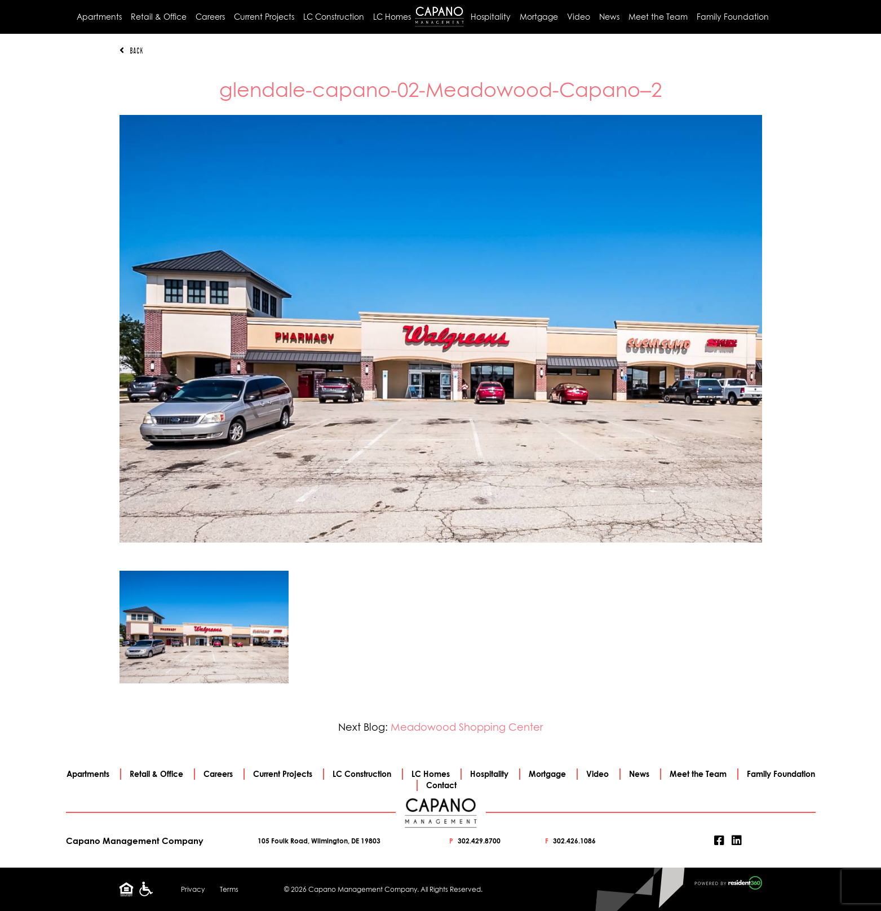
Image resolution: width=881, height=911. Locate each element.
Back (131, 50)
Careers (210, 16)
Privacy (193, 889)
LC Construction (333, 16)
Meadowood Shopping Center (467, 727)
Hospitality (491, 16)
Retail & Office (159, 16)
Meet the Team (658, 16)
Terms (229, 889)
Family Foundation (733, 16)
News (609, 16)
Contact (441, 785)
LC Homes (392, 16)
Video (578, 16)
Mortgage (539, 16)
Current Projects (264, 16)
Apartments (99, 16)
